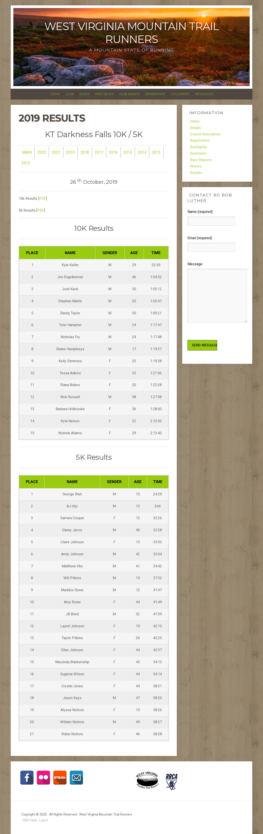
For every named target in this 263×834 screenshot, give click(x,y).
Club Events (129, 94)
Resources (204, 94)
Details (196, 128)
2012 (26, 163)
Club (69, 94)
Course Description (206, 135)
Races (85, 94)
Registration (200, 141)
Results (196, 175)
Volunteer (180, 94)
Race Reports (201, 161)
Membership (155, 94)
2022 (41, 152)
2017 (99, 152)
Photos (196, 168)
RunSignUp (199, 148)
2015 (128, 152)
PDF (42, 198)
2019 (70, 152)
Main (27, 152)
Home (55, 94)
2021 (56, 152)
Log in (43, 820)
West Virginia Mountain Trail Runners (131, 33)
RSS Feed (30, 820)
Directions (199, 155)
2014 (142, 152)
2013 (156, 152)
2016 (113, 152)
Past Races (104, 94)
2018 (85, 152)
